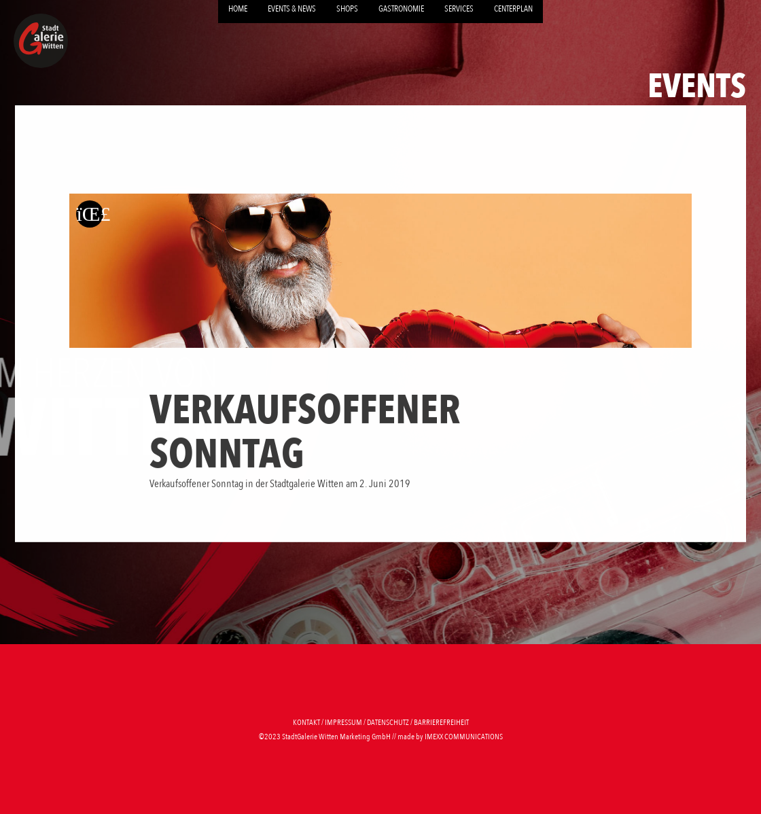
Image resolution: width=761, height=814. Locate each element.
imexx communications (464, 736)
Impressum (343, 722)
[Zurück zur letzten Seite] (89, 213)
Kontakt (306, 722)
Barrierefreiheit (441, 722)
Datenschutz (388, 722)
